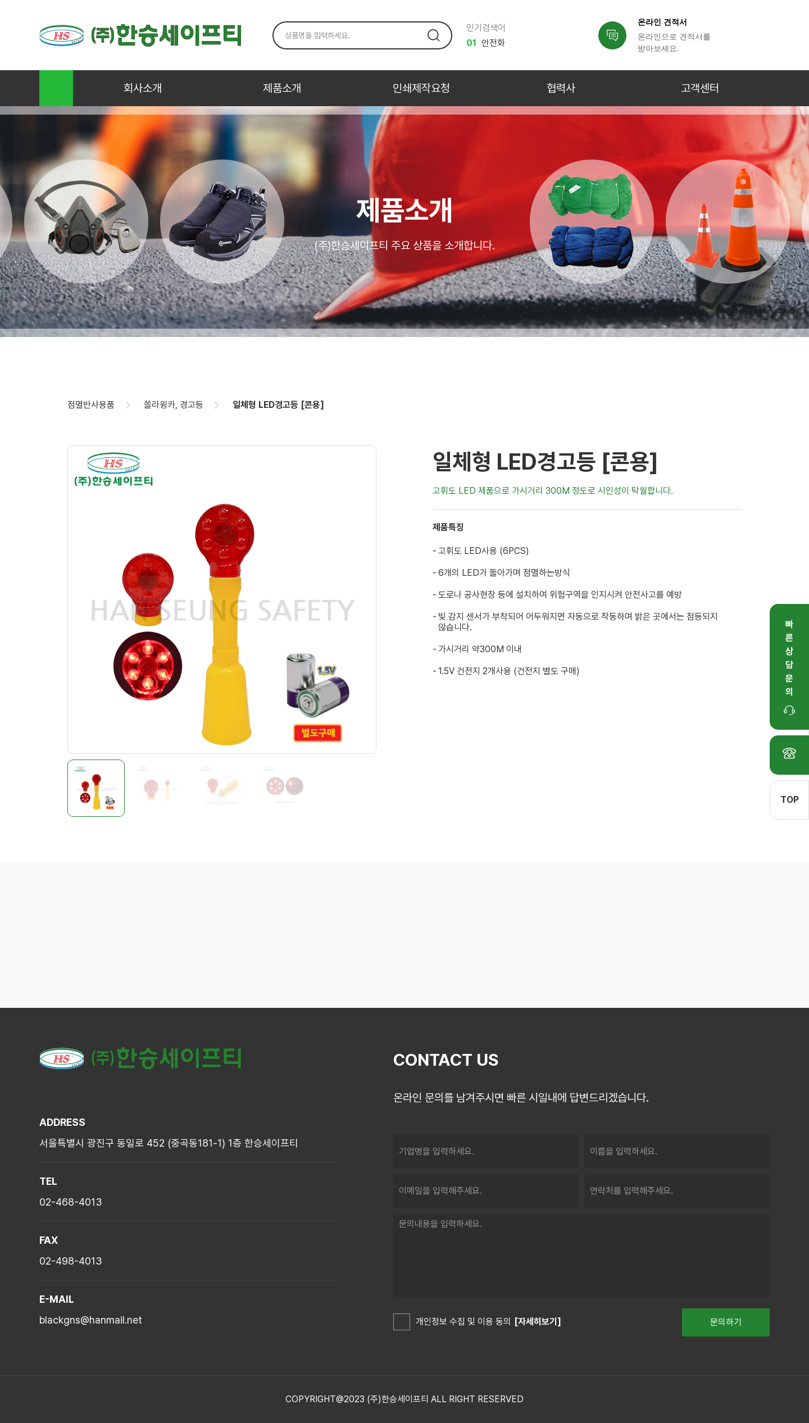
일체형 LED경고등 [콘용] (278, 404)
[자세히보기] (537, 1321)
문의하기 (726, 1322)
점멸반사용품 (91, 404)
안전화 (485, 43)
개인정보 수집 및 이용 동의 (452, 1322)
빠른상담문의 (789, 667)
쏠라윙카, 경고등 (173, 404)
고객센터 (700, 88)
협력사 (561, 88)
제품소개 (282, 88)
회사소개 (143, 88)
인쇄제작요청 (421, 88)
